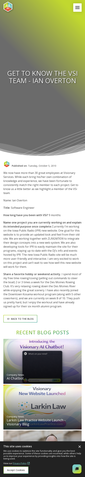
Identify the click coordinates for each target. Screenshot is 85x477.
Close (80, 447)
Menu (78, 7)
